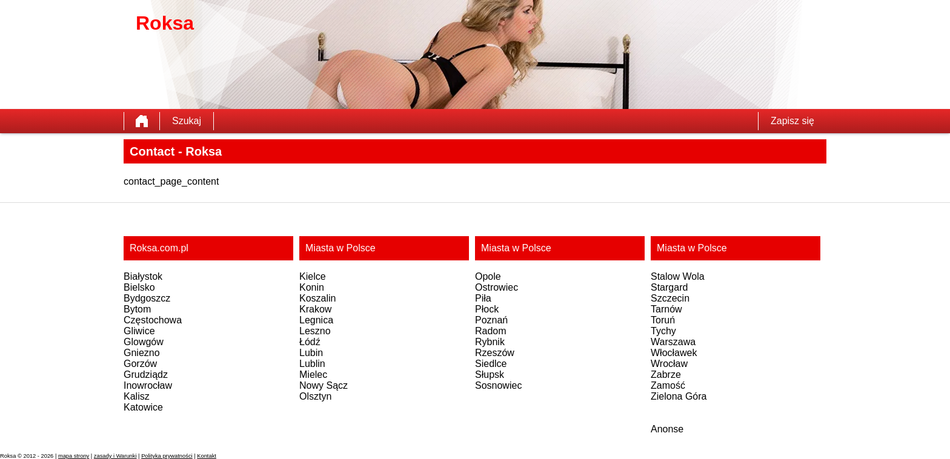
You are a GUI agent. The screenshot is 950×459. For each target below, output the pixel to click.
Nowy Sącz (323, 385)
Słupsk (489, 374)
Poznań (491, 320)
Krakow (315, 309)
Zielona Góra (679, 396)
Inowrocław (148, 385)
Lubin (311, 353)
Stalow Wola (678, 276)
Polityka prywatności (167, 456)
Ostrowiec (496, 287)
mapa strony (73, 456)
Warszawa (673, 342)
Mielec (313, 374)
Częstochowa (153, 320)
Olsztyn (315, 396)
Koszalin (317, 298)
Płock (487, 309)
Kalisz (137, 396)
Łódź (310, 342)
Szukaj (186, 121)
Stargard (669, 287)
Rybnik (490, 342)
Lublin (312, 363)
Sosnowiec (498, 385)
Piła (483, 298)
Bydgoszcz (147, 298)
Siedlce (491, 363)
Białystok (143, 276)
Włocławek (674, 353)
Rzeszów (494, 353)
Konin (311, 287)
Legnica (316, 320)
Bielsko (139, 287)
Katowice (143, 407)
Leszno (315, 331)
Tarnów (666, 309)
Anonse (667, 429)
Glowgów (144, 342)
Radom (491, 331)
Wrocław (669, 363)
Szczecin (670, 298)
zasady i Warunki (115, 456)
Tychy (663, 331)
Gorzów (140, 363)
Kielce (312, 276)
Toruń (663, 320)
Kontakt (206, 456)
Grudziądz (146, 374)
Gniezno (142, 353)
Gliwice (139, 331)
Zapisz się (792, 121)
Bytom (137, 309)
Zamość (668, 385)
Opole (488, 276)
